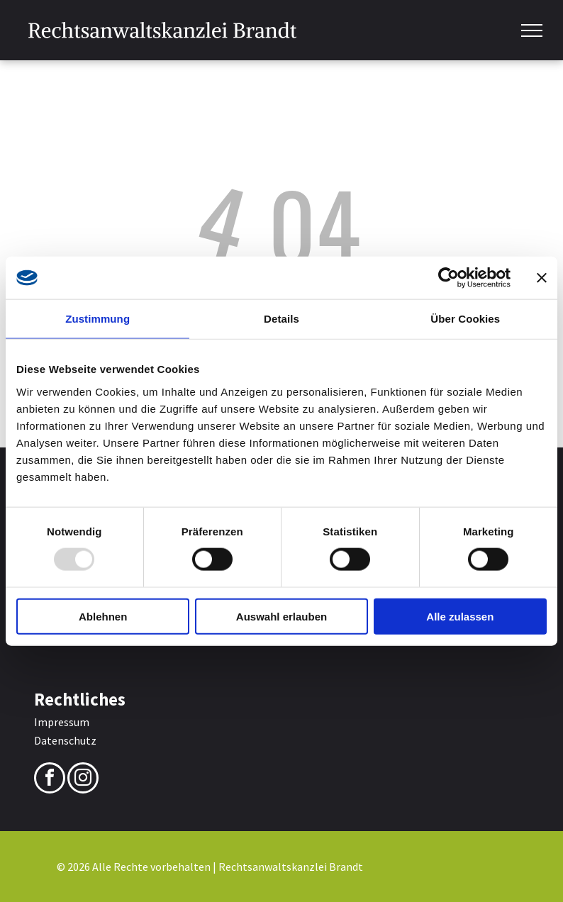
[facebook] (49, 779)
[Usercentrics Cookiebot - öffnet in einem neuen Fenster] (448, 278)
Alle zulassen (460, 616)
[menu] (531, 30)
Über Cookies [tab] (465, 319)
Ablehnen (103, 616)
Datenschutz (65, 740)
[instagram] (83, 779)
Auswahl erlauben (281, 616)
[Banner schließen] (542, 278)
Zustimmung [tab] (97, 319)
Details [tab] (281, 319)
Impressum (61, 722)
